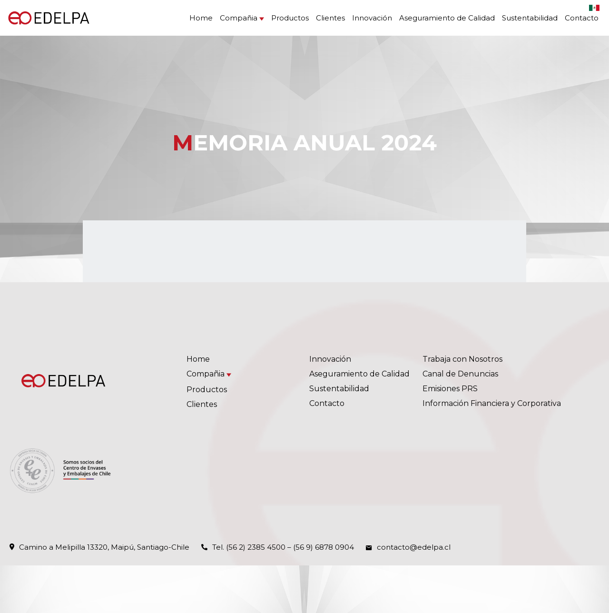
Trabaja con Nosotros (462, 359)
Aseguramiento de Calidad (447, 17)
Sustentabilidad (530, 17)
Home (201, 17)
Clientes (330, 17)
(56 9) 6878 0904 (323, 547)
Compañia (238, 17)
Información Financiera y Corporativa (491, 403)
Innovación (372, 17)
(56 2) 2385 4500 (255, 547)
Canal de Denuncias (460, 373)
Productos (290, 17)
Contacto (582, 17)
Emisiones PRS (450, 388)
